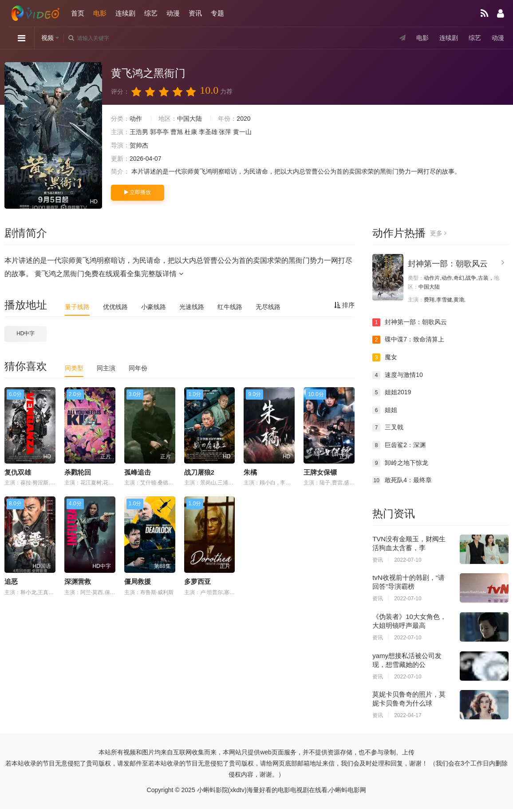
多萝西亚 (197, 581)
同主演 (106, 368)
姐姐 (384, 410)
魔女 (384, 357)
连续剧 (125, 13)
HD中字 (25, 333)
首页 (77, 13)
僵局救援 (137, 581)
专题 (217, 13)
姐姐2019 (391, 393)
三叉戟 (387, 428)
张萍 (225, 131)
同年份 (138, 368)
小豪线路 (153, 306)
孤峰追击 (137, 472)
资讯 (195, 13)
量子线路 (77, 306)
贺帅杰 (139, 145)
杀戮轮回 (77, 472)
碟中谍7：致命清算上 (408, 340)
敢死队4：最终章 (402, 480)
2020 (243, 118)
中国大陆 (189, 118)
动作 (136, 118)
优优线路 (115, 306)
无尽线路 (268, 306)
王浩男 (139, 131)
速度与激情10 (397, 375)
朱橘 (250, 472)
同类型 (74, 368)
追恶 (11, 581)
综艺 (151, 13)
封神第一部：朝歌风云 (448, 263)
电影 (100, 13)
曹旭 (176, 131)
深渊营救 (77, 581)
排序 (344, 305)
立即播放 (137, 192)
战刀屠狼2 (199, 472)
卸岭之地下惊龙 (400, 463)
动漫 (173, 13)
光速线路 (191, 306)
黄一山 (242, 131)
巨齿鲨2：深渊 (399, 445)
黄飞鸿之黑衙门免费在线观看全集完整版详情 (109, 274)
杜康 (191, 131)
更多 (438, 233)
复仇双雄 (17, 472)
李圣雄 (208, 131)
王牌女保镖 (320, 472)
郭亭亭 (159, 131)
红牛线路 (229, 306)
